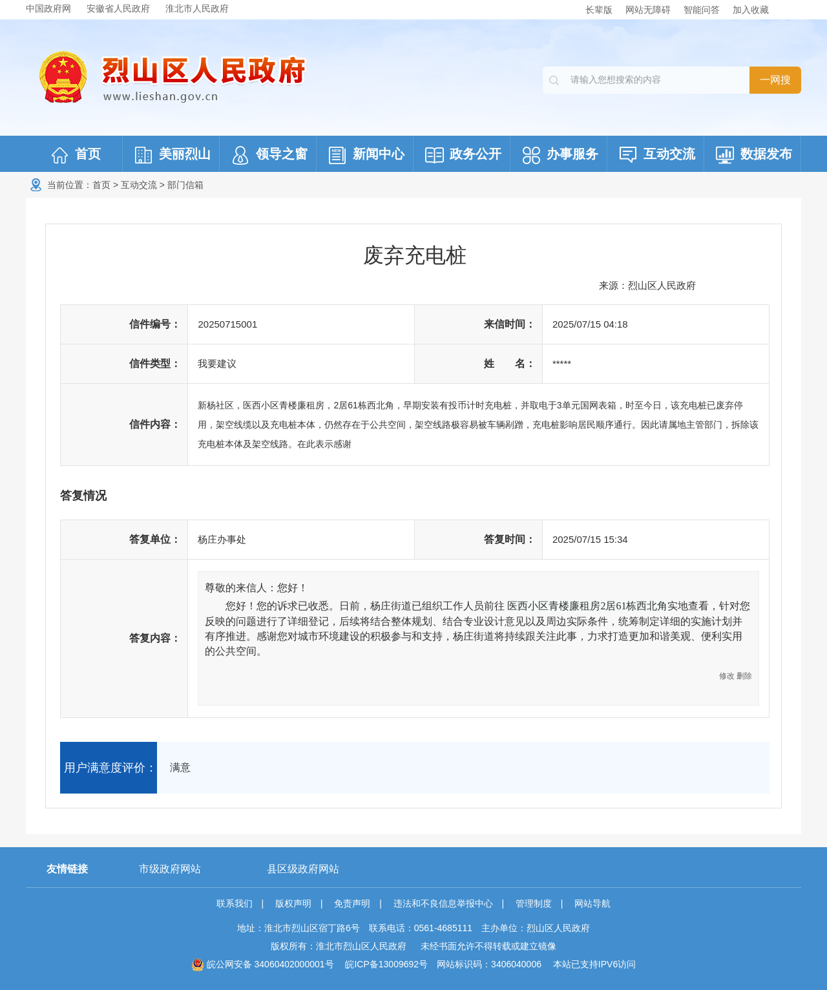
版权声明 (293, 903)
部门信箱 (185, 185)
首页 (101, 185)
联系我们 (234, 903)
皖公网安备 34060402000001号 (262, 964)
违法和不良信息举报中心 (443, 903)
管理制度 (534, 903)
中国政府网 (48, 8)
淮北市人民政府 (197, 8)
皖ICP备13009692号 (386, 964)
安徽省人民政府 (118, 8)
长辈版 (598, 10)
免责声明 (352, 903)
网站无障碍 (648, 10)
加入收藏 (751, 10)
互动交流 (139, 185)
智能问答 (702, 10)
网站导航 (592, 903)
